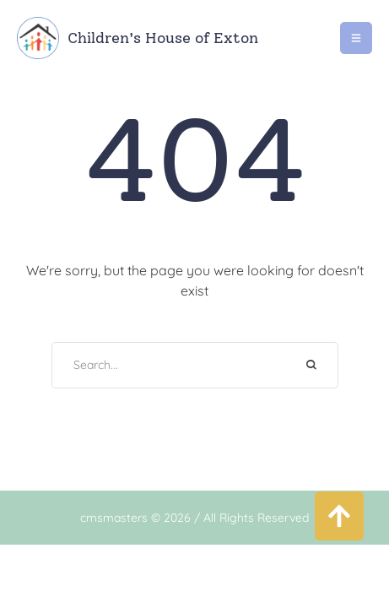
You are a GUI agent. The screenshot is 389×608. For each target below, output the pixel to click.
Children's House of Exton (163, 38)
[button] (339, 515)
